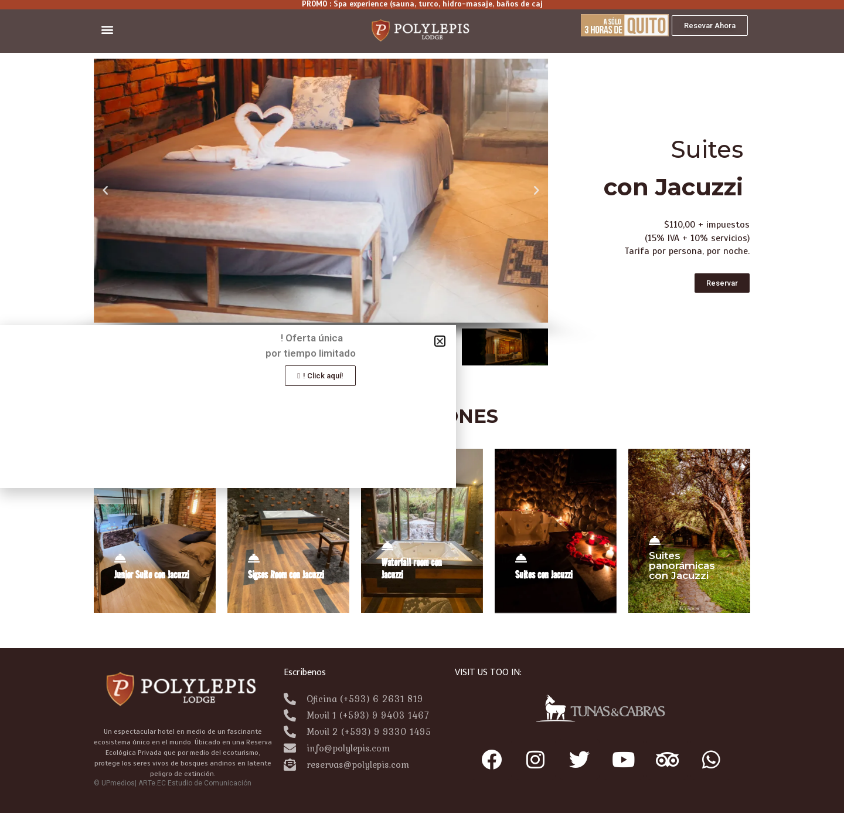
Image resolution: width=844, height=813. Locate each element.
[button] (107, 29)
